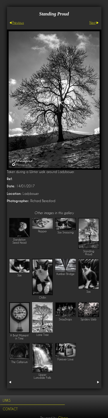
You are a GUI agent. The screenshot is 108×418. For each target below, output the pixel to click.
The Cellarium (19, 362)
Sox (19, 275)
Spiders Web (88, 319)
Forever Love (66, 359)
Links (6, 400)
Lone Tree (42, 334)
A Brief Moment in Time (19, 337)
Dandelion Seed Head (19, 241)
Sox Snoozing (66, 232)
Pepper (42, 231)
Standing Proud (88, 253)
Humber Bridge (65, 273)
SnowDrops (65, 319)
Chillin (42, 297)
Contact (10, 409)
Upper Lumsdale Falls (42, 376)
